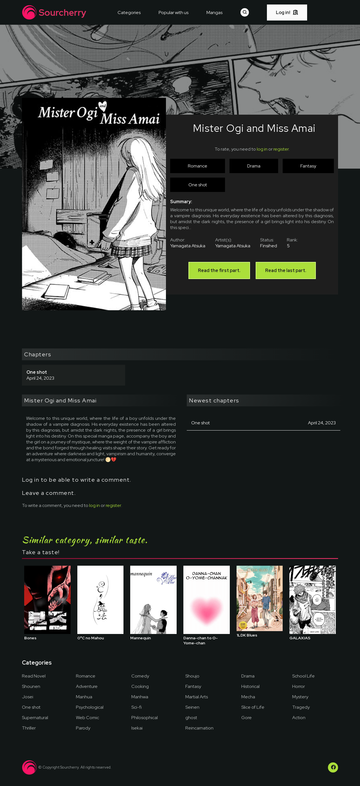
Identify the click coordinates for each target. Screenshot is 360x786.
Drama (248, 676)
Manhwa (139, 697)
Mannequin (140, 637)
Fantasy (193, 686)
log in (262, 149)
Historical (250, 686)
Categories (129, 12)
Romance (85, 676)
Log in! (287, 12)
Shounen (31, 686)
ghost (191, 718)
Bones (30, 637)
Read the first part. (219, 270)
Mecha (248, 697)
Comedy (140, 676)
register (281, 149)
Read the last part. (285, 270)
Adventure (87, 686)
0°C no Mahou (90, 637)
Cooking (140, 686)
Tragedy (301, 707)
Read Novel (34, 676)
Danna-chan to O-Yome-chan (200, 640)
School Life (303, 676)
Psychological (90, 707)
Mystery (300, 697)
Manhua (84, 697)
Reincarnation (199, 728)
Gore (246, 718)
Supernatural (35, 718)
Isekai (137, 728)
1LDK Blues (247, 635)
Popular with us (173, 12)
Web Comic (87, 718)
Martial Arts (196, 697)
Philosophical (144, 718)
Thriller (29, 728)
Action (298, 718)
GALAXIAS (299, 637)
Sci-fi (136, 707)
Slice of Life (252, 707)
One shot (31, 707)
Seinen (192, 707)
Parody (83, 728)
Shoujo (192, 676)
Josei (27, 697)
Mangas (214, 12)
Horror (298, 686)
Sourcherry (54, 12)
